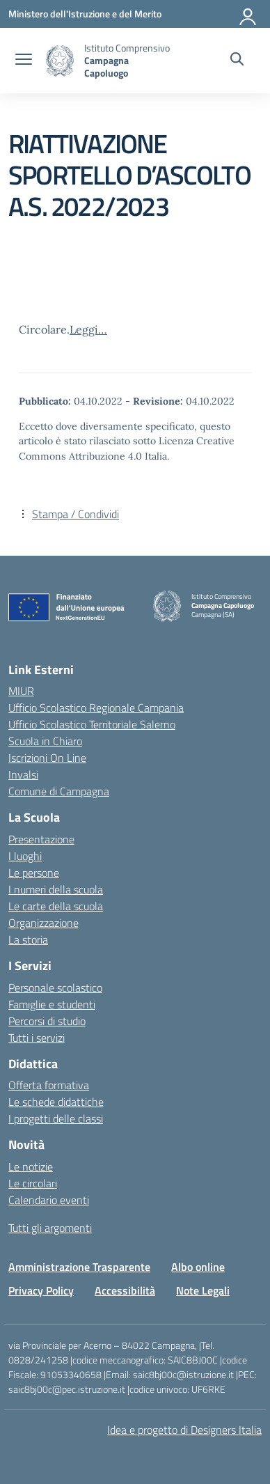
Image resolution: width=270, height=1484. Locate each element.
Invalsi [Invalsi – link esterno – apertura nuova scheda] (23, 774)
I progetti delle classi (55, 1118)
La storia (28, 939)
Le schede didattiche (56, 1101)
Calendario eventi (48, 1200)
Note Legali (203, 1290)
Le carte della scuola (55, 906)
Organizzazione (43, 922)
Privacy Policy (41, 1290)
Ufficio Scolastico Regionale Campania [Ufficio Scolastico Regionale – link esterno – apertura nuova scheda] (96, 707)
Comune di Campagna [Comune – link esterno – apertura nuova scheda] (58, 791)
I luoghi (25, 856)
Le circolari (32, 1183)
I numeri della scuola (55, 889)
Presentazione (41, 839)
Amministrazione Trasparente (79, 1266)
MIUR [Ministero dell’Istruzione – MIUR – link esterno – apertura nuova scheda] (21, 690)
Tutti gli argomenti (50, 1227)
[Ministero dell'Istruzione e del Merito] (84, 13)
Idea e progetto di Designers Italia (184, 1429)
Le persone (33, 872)
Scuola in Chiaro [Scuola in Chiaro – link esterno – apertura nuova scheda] (45, 741)
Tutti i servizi (36, 1037)
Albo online (198, 1266)
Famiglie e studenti (51, 1004)
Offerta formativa (48, 1085)
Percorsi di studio (47, 1021)
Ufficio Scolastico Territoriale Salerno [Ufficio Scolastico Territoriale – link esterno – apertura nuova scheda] (91, 724)
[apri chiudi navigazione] (23, 60)
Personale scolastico (55, 987)
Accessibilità (125, 1290)
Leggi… (88, 329)
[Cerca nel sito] (237, 61)
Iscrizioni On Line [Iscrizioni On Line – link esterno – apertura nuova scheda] (47, 757)
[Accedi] (248, 14)
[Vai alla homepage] (60, 61)
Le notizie (30, 1166)
